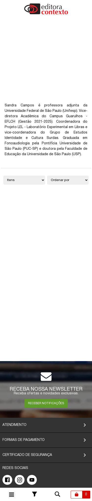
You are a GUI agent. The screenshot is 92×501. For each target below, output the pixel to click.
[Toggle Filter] (35, 494)
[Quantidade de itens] (24, 180)
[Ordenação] (68, 180)
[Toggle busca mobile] (11, 494)
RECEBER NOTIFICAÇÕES (46, 403)
